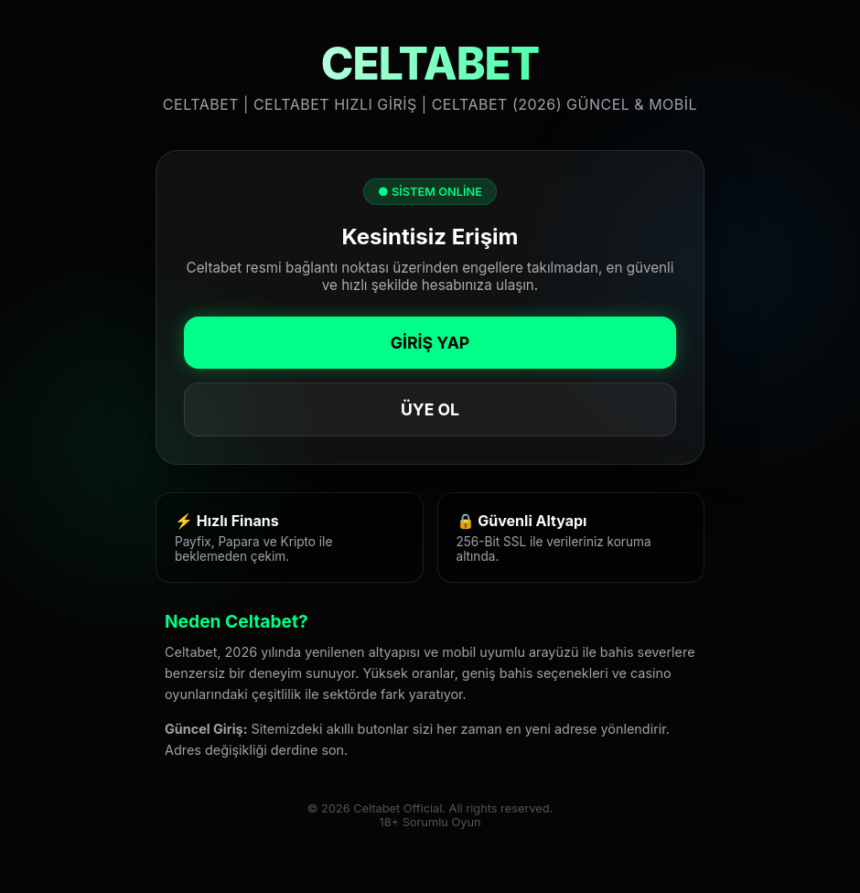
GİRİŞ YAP (430, 342)
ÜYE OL (430, 409)
